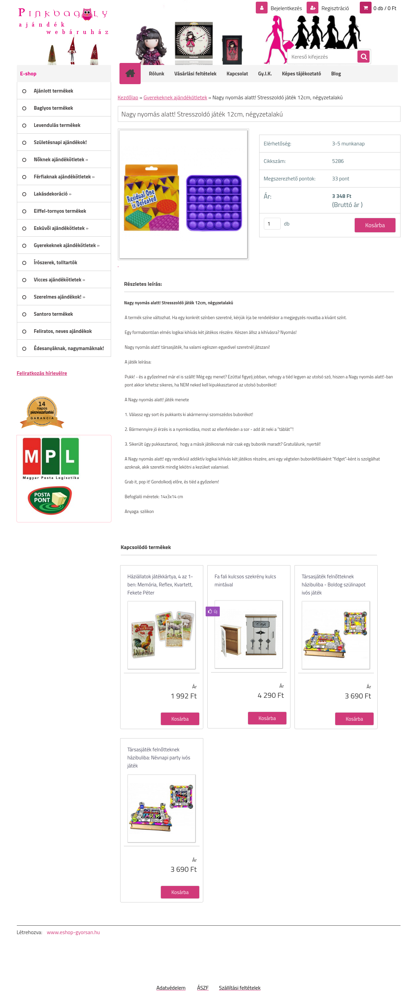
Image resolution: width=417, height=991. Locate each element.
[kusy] (272, 224)
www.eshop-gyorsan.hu (73, 932)
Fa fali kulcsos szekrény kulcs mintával (245, 580)
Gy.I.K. (265, 73)
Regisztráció (334, 8)
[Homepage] (134, 73)
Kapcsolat (237, 73)
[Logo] (63, 20)
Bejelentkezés (286, 8)
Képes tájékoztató (301, 73)
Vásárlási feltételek (195, 73)
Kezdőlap (128, 97)
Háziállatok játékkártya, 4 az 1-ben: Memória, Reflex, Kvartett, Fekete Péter (160, 584)
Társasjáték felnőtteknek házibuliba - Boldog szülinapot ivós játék (334, 584)
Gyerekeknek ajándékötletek (175, 97)
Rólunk (157, 73)
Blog (336, 73)
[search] (363, 56)
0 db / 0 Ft (385, 8)
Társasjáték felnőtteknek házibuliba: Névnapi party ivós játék (159, 758)
